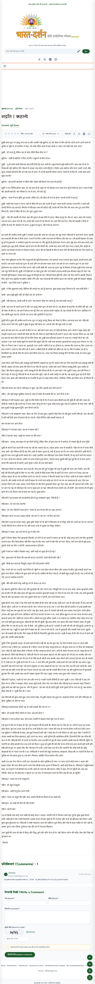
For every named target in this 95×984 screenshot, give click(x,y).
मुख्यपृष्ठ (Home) (7, 108)
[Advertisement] (47, 88)
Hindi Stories (23, 965)
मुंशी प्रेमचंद (18, 108)
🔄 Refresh (30, 932)
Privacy (41, 971)
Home (3, 965)
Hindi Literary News (36, 965)
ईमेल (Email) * (53, 898)
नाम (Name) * (10, 898)
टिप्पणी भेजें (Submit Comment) (20, 954)
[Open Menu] (4, 66)
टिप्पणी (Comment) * (12, 909)
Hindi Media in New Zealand (55, 965)
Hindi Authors (12, 965)
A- (90, 957)
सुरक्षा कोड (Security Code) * (15, 927)
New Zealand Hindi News (75, 965)
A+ (90, 964)
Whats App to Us (51, 971)
